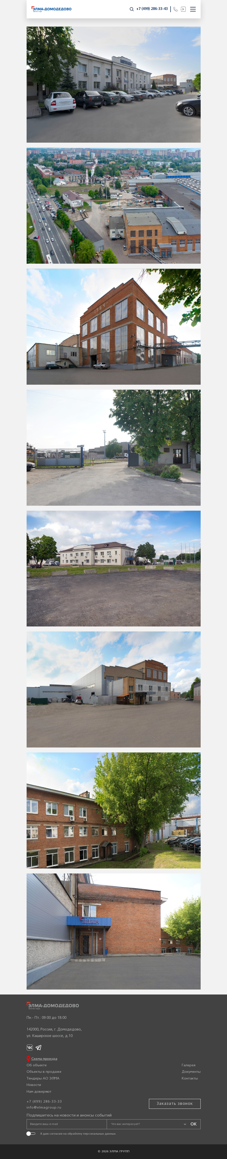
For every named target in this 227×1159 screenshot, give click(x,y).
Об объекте (37, 1065)
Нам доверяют (39, 1091)
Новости (34, 1085)
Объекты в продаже (44, 1072)
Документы (191, 1072)
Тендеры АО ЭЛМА (43, 1078)
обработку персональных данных (91, 1133)
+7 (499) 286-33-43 (152, 9)
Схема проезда (44, 1059)
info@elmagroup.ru (44, 1107)
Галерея (188, 1065)
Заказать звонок (175, 1104)
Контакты (190, 1078)
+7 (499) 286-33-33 (44, 1101)
